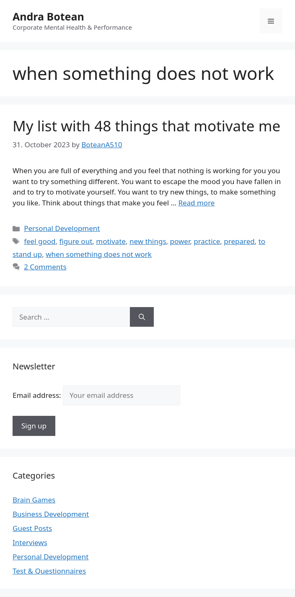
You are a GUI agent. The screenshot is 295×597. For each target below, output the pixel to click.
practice (207, 241)
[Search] (142, 317)
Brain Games (34, 500)
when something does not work (99, 254)
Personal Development (62, 228)
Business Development (51, 514)
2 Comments (45, 267)
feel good (39, 241)
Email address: (96, 395)
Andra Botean (48, 16)
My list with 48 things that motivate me (146, 126)
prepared (239, 241)
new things (147, 241)
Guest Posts (32, 528)
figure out (75, 241)
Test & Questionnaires (49, 571)
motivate (111, 241)
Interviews (30, 542)
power (180, 241)
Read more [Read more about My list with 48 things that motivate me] (196, 203)
